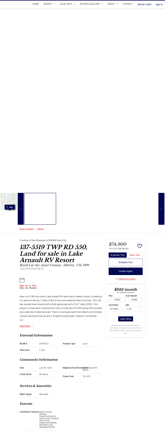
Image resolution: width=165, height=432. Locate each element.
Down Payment (131, 296)
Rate (127, 305)
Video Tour (134, 255)
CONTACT (128, 4)
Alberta (40, 229)
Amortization (113, 305)
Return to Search (27, 229)
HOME (35, 4)
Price (110, 296)
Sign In (159, 4)
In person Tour (117, 255)
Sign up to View (28, 285)
